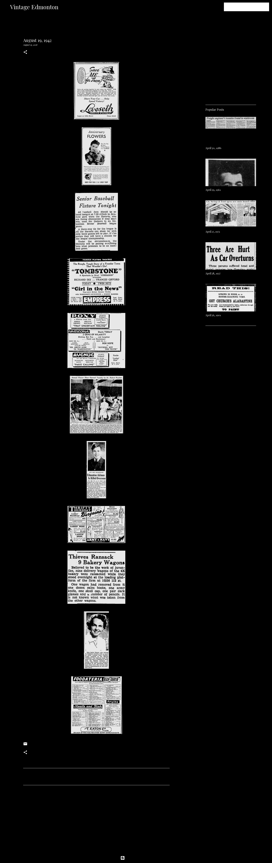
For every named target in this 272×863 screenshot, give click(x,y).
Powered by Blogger (136, 858)
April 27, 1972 (212, 231)
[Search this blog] (250, 7)
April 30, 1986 (213, 148)
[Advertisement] (96, 821)
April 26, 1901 (213, 315)
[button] (25, 52)
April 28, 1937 (212, 273)
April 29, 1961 (213, 190)
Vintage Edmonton (34, 7)
